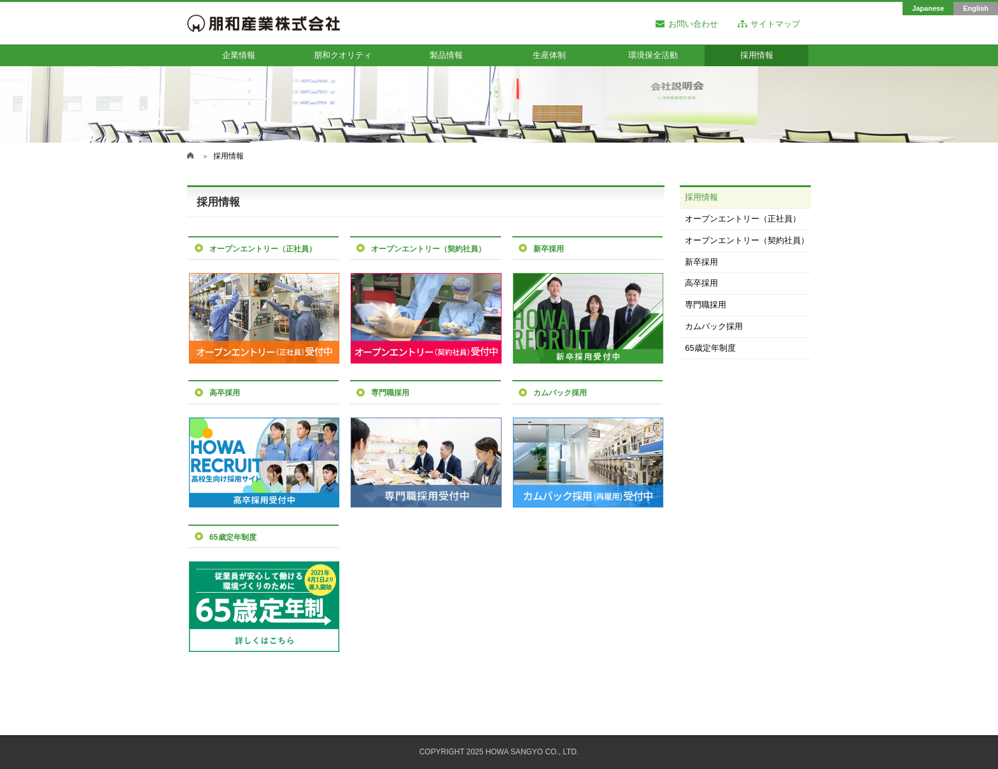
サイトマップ (775, 24)
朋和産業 (190, 155)
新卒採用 (701, 262)
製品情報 (446, 55)
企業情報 (238, 55)
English (975, 8)
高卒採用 (701, 283)
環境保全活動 (653, 55)
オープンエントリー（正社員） (743, 218)
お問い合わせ (693, 24)
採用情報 (756, 55)
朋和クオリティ (343, 55)
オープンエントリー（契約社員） (747, 240)
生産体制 (549, 55)
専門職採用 (705, 304)
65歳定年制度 (710, 348)
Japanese (928, 8)
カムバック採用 (714, 326)
